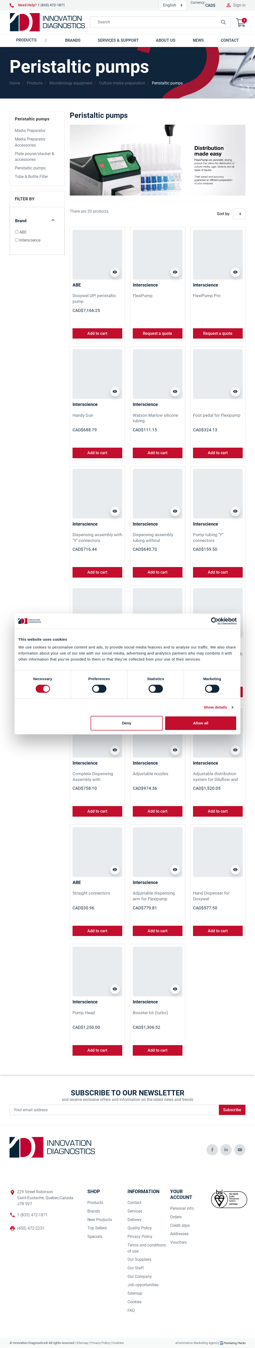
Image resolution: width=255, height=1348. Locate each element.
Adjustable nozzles (150, 773)
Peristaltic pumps (167, 83)
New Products (99, 1219)
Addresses (179, 1233)
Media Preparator (30, 130)
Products (35, 83)
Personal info (182, 1208)
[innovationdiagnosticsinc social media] (212, 1149)
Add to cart (97, 333)
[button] (240, 22)
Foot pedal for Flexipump (216, 415)
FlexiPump (143, 295)
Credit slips (180, 1225)
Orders (176, 1217)
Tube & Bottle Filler (31, 176)
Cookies (135, 1301)
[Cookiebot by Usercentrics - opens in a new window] (215, 621)
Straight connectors (91, 893)
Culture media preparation (122, 83)
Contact (134, 1202)
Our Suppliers (139, 1259)
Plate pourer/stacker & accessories (34, 156)
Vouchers (178, 1242)
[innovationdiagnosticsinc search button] (223, 22)
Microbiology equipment (70, 83)
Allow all (200, 723)
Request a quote (157, 333)
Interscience (29, 240)
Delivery (135, 1219)
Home (15, 83)
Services (135, 1211)
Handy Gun (83, 415)
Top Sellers (97, 1228)
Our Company (140, 1276)
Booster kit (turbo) (150, 1012)
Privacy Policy (140, 1236)
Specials (94, 1236)
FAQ (131, 1310)
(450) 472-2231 (30, 1228)
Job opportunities (143, 1284)
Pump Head (84, 1012)
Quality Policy (140, 1228)
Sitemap (135, 1293)
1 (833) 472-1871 (51, 5)
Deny (127, 723)
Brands (93, 1211)
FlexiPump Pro (207, 295)
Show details (215, 707)
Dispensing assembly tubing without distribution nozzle (153, 540)
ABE (23, 232)
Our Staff (136, 1268)
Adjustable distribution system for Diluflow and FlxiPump (215, 779)
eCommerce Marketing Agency (197, 1343)
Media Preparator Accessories (30, 142)
